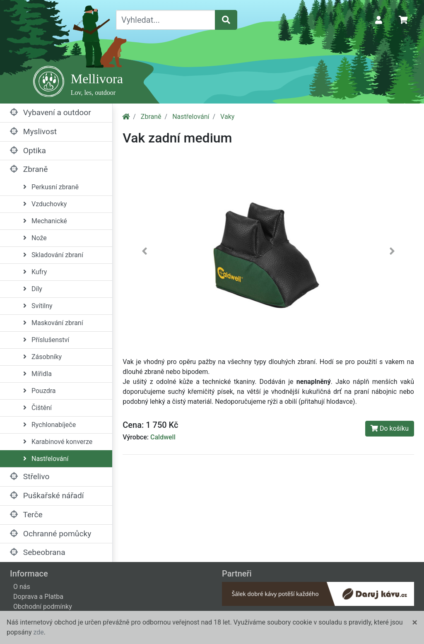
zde (38, 632)
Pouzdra (39, 391)
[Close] (414, 622)
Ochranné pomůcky (50, 533)
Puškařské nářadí (47, 495)
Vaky (227, 117)
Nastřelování (45, 459)
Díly (32, 289)
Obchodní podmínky (42, 606)
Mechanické (45, 221)
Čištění (37, 408)
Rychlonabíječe (49, 425)
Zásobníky (42, 357)
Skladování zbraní (53, 255)
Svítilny (38, 306)
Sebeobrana (37, 552)
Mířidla (37, 374)
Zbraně (29, 169)
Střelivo (29, 476)
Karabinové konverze (57, 442)
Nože (35, 238)
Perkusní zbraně (51, 187)
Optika (28, 150)
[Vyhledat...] (165, 20)
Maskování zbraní (53, 323)
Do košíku (390, 428)
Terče (26, 514)
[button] (144, 253)
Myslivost (33, 131)
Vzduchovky (45, 204)
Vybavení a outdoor (50, 112)
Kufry (35, 272)
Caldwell (163, 437)
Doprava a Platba (38, 597)
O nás (21, 587)
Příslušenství (46, 340)
